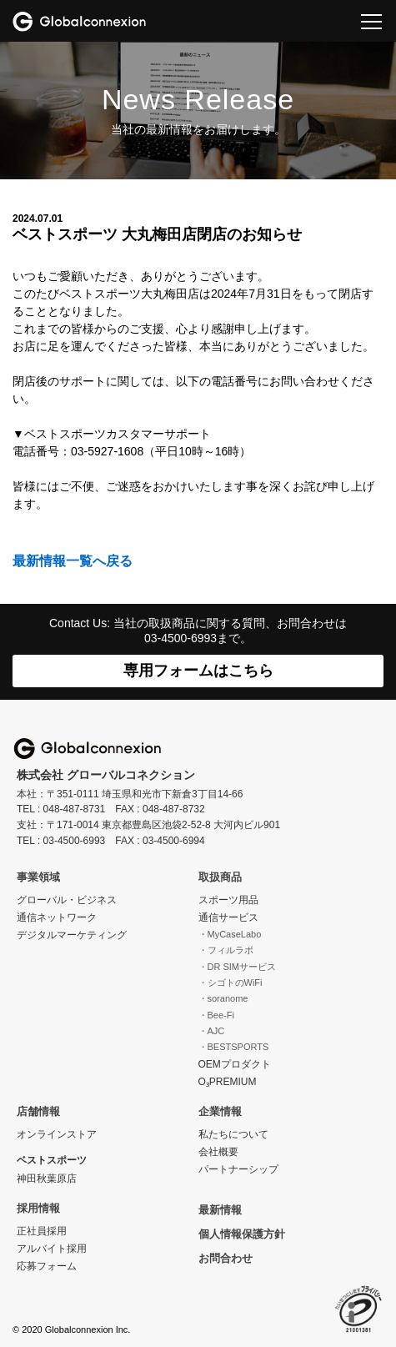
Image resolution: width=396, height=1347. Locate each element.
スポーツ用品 (228, 900)
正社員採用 (42, 1231)
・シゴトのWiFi (230, 983)
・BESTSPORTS (233, 1047)
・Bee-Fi (216, 1015)
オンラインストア (57, 1134)
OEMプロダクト (234, 1064)
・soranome (223, 998)
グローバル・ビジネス (67, 900)
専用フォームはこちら (198, 670)
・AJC (211, 1031)
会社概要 (218, 1152)
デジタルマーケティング (72, 935)
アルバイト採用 (52, 1248)
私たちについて (233, 1134)
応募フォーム (47, 1266)
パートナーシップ (238, 1169)
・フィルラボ (225, 950)
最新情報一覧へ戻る (73, 561)
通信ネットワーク (57, 917)
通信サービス (228, 917)
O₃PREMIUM (227, 1082)
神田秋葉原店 (47, 1178)
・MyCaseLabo (230, 934)
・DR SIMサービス (237, 967)
